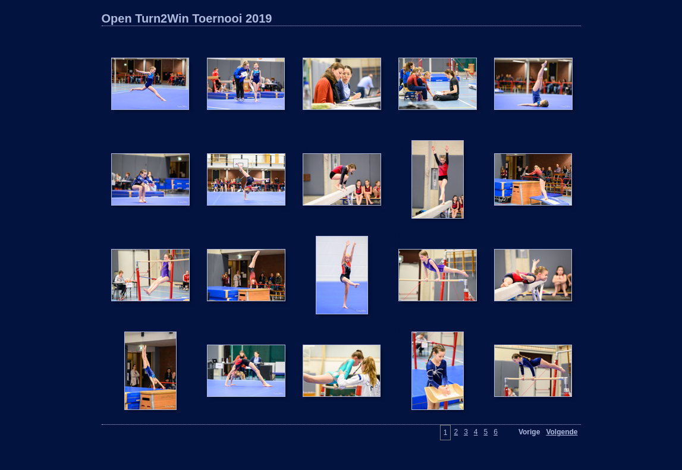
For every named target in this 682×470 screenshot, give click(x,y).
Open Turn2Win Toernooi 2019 (187, 18)
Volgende (561, 432)
